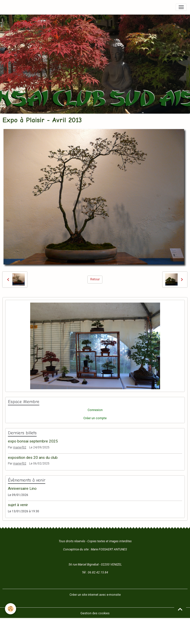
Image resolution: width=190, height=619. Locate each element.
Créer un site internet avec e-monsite (95, 594)
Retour (95, 279)
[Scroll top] (180, 609)
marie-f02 (19, 447)
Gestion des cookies (95, 613)
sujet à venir (18, 505)
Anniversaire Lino (22, 488)
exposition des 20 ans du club (33, 457)
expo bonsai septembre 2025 (33, 441)
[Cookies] (10, 608)
